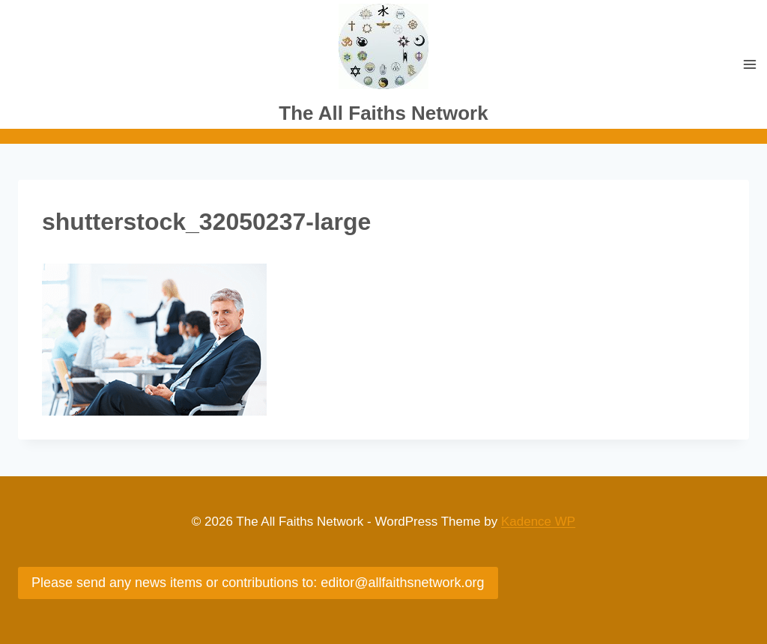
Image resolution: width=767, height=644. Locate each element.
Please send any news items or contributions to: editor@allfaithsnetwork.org (258, 582)
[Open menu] (749, 64)
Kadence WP (538, 521)
